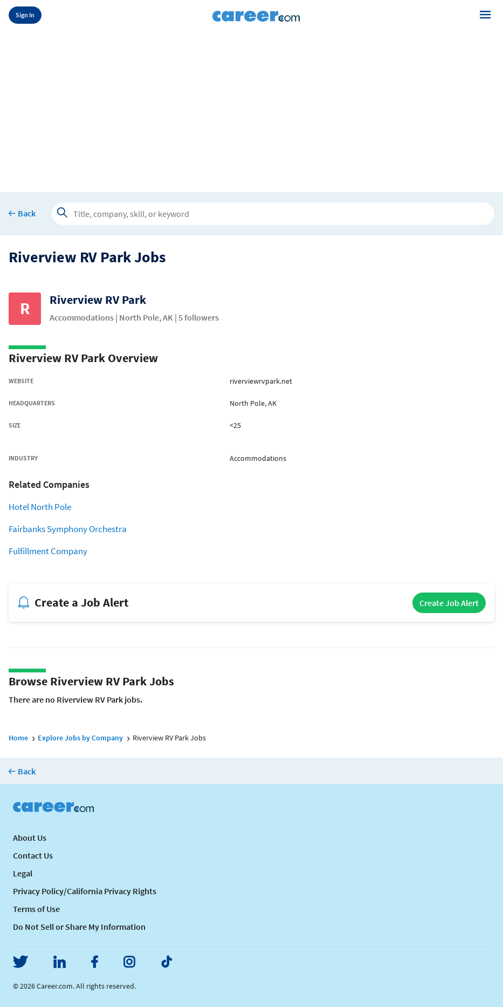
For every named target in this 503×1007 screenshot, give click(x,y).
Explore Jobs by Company (80, 738)
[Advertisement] (251, 109)
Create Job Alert (449, 602)
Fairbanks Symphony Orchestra (68, 529)
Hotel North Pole (40, 507)
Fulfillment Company (48, 551)
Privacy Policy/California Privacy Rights (84, 891)
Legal (22, 873)
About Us (29, 837)
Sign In (25, 15)
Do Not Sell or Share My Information (79, 926)
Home (18, 738)
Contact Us (33, 855)
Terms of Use (36, 908)
